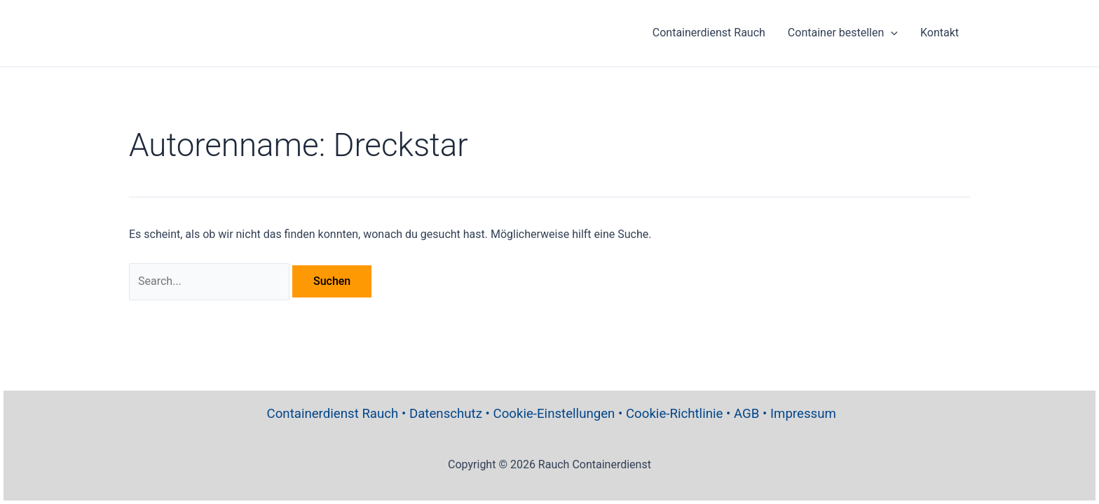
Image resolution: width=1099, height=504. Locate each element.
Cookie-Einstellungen (554, 413)
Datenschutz (445, 413)
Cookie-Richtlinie (674, 413)
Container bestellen (843, 33)
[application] (891, 33)
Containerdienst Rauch (709, 32)
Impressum (803, 413)
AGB (746, 413)
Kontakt (939, 32)
